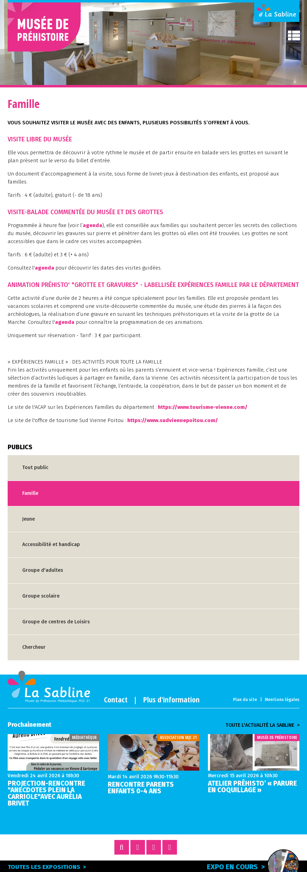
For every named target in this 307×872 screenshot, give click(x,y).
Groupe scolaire (40, 596)
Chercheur (34, 647)
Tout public (35, 467)
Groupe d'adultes (42, 570)
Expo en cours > (253, 866)
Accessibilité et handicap (51, 544)
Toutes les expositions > (47, 867)
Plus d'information (171, 699)
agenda (92, 225)
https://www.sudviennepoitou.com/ (172, 420)
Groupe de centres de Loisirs (56, 622)
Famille (30, 493)
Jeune (28, 519)
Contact (116, 699)
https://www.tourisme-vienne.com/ (203, 407)
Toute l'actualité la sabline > (262, 725)
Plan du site (245, 700)
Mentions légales (282, 700)
